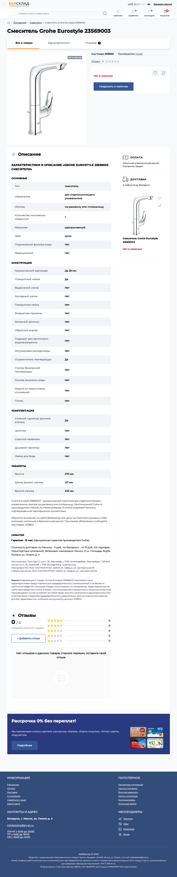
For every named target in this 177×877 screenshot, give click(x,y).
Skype (126, 834)
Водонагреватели (128, 792)
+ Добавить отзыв (28, 638)
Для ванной (19, 22)
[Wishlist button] (155, 72)
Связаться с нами (16, 800)
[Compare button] (163, 72)
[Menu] (4, 4)
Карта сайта (13, 803)
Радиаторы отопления (130, 784)
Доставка (138, 179)
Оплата (136, 157)
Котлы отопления (127, 796)
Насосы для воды (127, 788)
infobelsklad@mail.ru (20, 825)
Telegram (128, 818)
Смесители (36, 22)
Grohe (139, 54)
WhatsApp (128, 829)
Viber (126, 824)
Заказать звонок (163, 4)
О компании (13, 796)
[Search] (105, 13)
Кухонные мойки (127, 803)
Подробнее (24, 745)
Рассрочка (13, 784)
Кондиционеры (126, 800)
